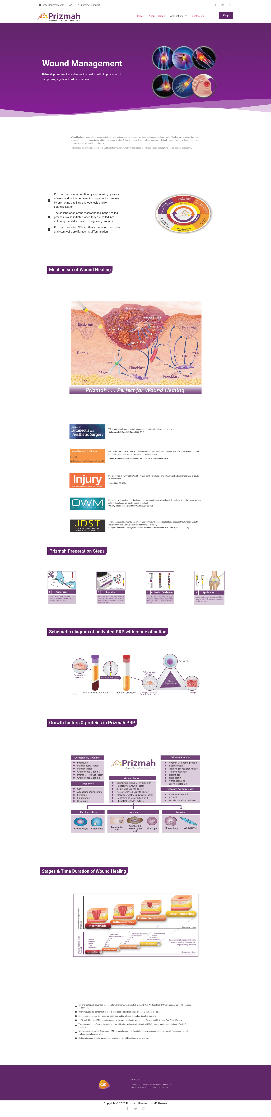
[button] (178, 16)
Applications (178, 16)
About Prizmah (157, 16)
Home (140, 16)
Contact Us (198, 16)
